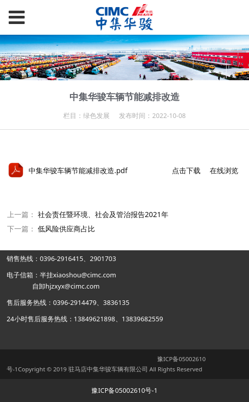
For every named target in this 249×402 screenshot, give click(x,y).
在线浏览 (224, 170)
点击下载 (186, 170)
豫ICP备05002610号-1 (124, 390)
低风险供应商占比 (66, 228)
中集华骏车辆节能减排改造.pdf (78, 170)
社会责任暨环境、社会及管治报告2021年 (103, 214)
